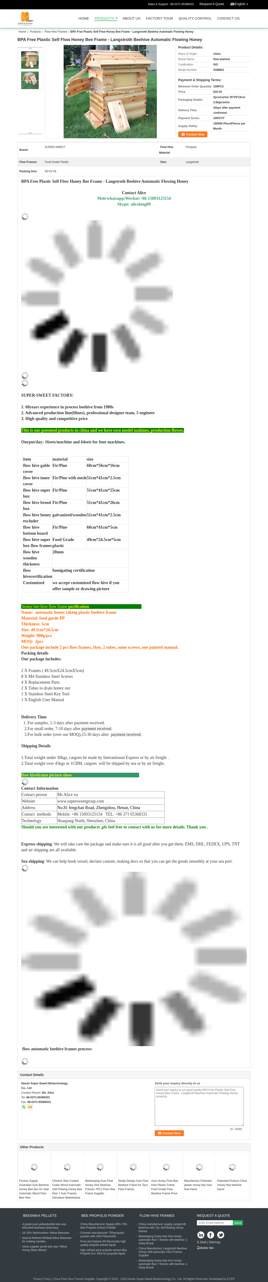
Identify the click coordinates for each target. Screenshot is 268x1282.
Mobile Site (205, 1248)
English (243, 3)
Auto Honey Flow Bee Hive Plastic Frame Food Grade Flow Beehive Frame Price (164, 1187)
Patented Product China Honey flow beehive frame (232, 1185)
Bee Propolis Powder (102, 1215)
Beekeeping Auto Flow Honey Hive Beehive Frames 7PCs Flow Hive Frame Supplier (100, 1187)
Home (84, 18)
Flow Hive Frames (56, 31)
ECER (231, 1279)
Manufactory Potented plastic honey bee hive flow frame (198, 1185)
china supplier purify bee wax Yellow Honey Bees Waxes (44, 1248)
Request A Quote (211, 4)
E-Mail (201, 1242)
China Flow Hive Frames (68, 1279)
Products (104, 18)
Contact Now (195, 134)
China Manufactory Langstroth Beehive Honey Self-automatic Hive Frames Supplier (163, 1252)
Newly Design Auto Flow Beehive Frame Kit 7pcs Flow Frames (133, 1185)
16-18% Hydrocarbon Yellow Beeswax (45, 1232)
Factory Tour (159, 18)
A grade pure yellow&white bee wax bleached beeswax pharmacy (44, 1226)
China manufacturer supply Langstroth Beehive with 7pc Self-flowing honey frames (162, 1228)
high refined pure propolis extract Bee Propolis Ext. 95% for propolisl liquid (103, 1251)
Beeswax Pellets (40, 1215)
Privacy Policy (42, 1279)
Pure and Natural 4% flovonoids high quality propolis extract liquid (103, 1243)
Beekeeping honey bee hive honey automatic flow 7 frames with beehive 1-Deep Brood (163, 1240)
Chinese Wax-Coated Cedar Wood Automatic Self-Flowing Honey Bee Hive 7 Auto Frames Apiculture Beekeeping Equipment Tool (67, 1191)
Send (237, 1223)
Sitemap (214, 1242)
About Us (131, 18)
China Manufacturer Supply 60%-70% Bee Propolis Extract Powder (103, 1226)
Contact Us (228, 18)
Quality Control (195, 18)
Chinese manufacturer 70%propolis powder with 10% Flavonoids (102, 1234)
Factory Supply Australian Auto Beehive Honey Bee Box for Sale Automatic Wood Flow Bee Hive (34, 1189)
